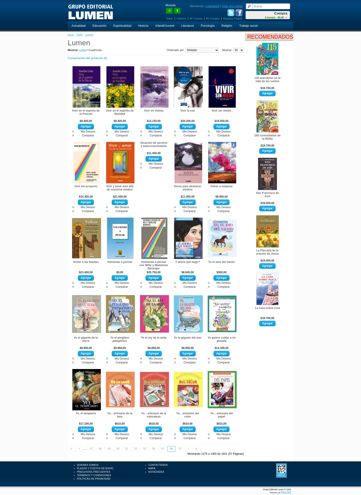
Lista (82, 50)
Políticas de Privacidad (93, 478)
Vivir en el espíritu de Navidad (120, 112)
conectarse (212, 6)
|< (71, 448)
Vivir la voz (187, 110)
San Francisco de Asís (267, 194)
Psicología (208, 25)
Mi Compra (213, 18)
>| (196, 448)
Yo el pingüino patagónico (119, 339)
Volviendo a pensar (119, 262)
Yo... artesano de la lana (119, 415)
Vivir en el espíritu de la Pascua (86, 112)
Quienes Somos (88, 464)
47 (91, 448)
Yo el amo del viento (221, 262)
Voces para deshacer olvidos (187, 188)
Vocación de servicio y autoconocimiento (153, 144)
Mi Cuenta (196, 18)
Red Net (286, 492)
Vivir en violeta (153, 110)
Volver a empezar (221, 186)
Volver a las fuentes (86, 262)
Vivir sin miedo (221, 110)
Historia (143, 25)
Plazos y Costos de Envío (95, 468)
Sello (79, 34)
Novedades (156, 471)
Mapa (151, 468)
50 (117, 448)
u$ (169, 10)
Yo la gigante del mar (187, 337)
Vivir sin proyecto (85, 186)
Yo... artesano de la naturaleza (153, 415)
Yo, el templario (86, 413)
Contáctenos (158, 464)
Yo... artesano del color (187, 415)
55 (162, 448)
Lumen (89, 34)
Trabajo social (248, 25)
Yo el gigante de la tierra (86, 339)
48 (100, 448)
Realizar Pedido (233, 18)
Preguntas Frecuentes (93, 471)
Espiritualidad (122, 25)
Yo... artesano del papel (221, 415)
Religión (226, 25)
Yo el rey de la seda (153, 337)
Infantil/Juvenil (164, 25)
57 (180, 448)
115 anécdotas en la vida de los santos (267, 79)
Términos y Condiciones (94, 475)
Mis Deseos (88, 131)
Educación (100, 25)
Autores (181, 18)
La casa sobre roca (267, 308)
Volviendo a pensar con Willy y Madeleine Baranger (154, 265)
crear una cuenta (232, 6)
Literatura (187, 25)
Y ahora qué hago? (187, 262)
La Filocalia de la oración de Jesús (267, 252)
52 (135, 448)
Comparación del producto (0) (87, 58)
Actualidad (79, 25)
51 (126, 448)
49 (109, 448)
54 (153, 448)
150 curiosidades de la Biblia (267, 137)
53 (144, 448)
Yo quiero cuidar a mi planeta (222, 339)
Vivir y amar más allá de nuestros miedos (120, 188)
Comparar (88, 135)
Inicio (169, 18)
